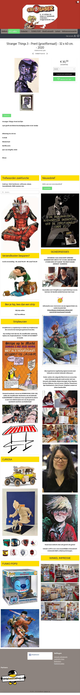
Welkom (4, 31)
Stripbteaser (34, 655)
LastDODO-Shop (59, 659)
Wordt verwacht (47, 31)
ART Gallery (14, 31)
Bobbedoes (57, 661)
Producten (25, 31)
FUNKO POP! (36, 31)
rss (49, 691)
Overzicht (6, 115)
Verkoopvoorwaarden (69, 31)
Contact (57, 31)
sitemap (46, 691)
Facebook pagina (59, 663)
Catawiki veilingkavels (60, 657)
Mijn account (71, 36)
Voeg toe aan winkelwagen (64, 74)
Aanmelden (47, 188)
